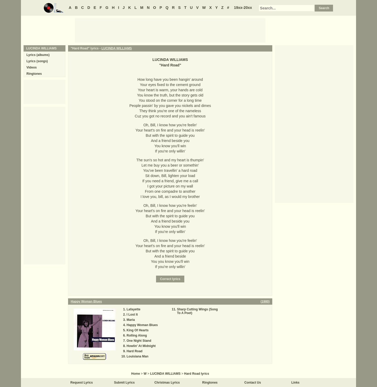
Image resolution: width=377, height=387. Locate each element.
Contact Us (252, 382)
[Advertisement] (170, 30)
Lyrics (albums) (37, 55)
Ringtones (34, 74)
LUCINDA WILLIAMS (116, 48)
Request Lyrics (81, 382)
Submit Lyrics (124, 382)
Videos (31, 67)
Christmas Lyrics (167, 382)
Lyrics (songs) (37, 61)
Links (295, 382)
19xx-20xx (243, 7)
